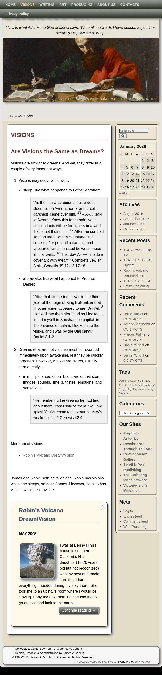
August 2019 (133, 221)
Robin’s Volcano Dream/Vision (48, 463)
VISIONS (30, 106)
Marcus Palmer (135, 342)
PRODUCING (84, 106)
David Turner (133, 322)
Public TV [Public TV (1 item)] (149, 393)
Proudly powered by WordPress (96, 669)
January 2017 (133, 232)
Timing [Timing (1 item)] (149, 397)
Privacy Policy (20, 116)
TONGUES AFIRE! (137, 289)
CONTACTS (132, 106)
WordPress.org (135, 535)
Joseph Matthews (136, 332)
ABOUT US (109, 106)
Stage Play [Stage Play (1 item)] (125, 397)
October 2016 (133, 237)
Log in (128, 519)
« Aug (123, 201)
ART (65, 106)
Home (13, 124)
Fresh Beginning (136, 294)
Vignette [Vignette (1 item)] (124, 401)
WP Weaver (142, 669)
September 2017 (136, 227)
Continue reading (79, 618)
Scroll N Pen (45, 14)
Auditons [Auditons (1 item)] (124, 388)
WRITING (49, 106)
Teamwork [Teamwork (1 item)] (138, 397)
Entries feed (132, 524)
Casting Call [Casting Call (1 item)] (137, 388)
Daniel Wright (133, 353)
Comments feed (135, 529)
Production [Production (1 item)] (136, 393)
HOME (13, 106)
